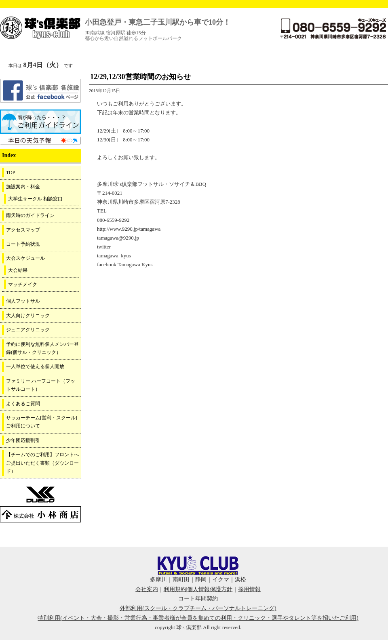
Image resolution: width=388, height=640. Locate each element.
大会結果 (17, 270)
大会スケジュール (25, 258)
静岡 (201, 580)
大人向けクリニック (28, 315)
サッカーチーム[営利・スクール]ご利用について (41, 422)
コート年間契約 (198, 599)
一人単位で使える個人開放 (35, 366)
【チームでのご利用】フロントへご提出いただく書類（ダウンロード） (42, 463)
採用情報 (249, 589)
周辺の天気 (40, 141)
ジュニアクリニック (28, 330)
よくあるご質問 (23, 403)
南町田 (181, 580)
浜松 (240, 580)
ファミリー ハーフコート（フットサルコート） (40, 385)
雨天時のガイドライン (30, 215)
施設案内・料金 (23, 186)
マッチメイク (22, 284)
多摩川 (158, 580)
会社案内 (146, 589)
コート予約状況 (23, 244)
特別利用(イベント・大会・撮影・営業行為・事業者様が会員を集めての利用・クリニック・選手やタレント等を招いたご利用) (198, 618)
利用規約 (175, 589)
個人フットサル (23, 301)
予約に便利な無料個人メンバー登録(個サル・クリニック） (42, 348)
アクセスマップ (23, 230)
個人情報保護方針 (209, 589)
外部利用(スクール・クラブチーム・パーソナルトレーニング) (198, 608)
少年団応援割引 (23, 440)
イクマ (220, 580)
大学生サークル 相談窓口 (35, 199)
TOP (10, 172)
